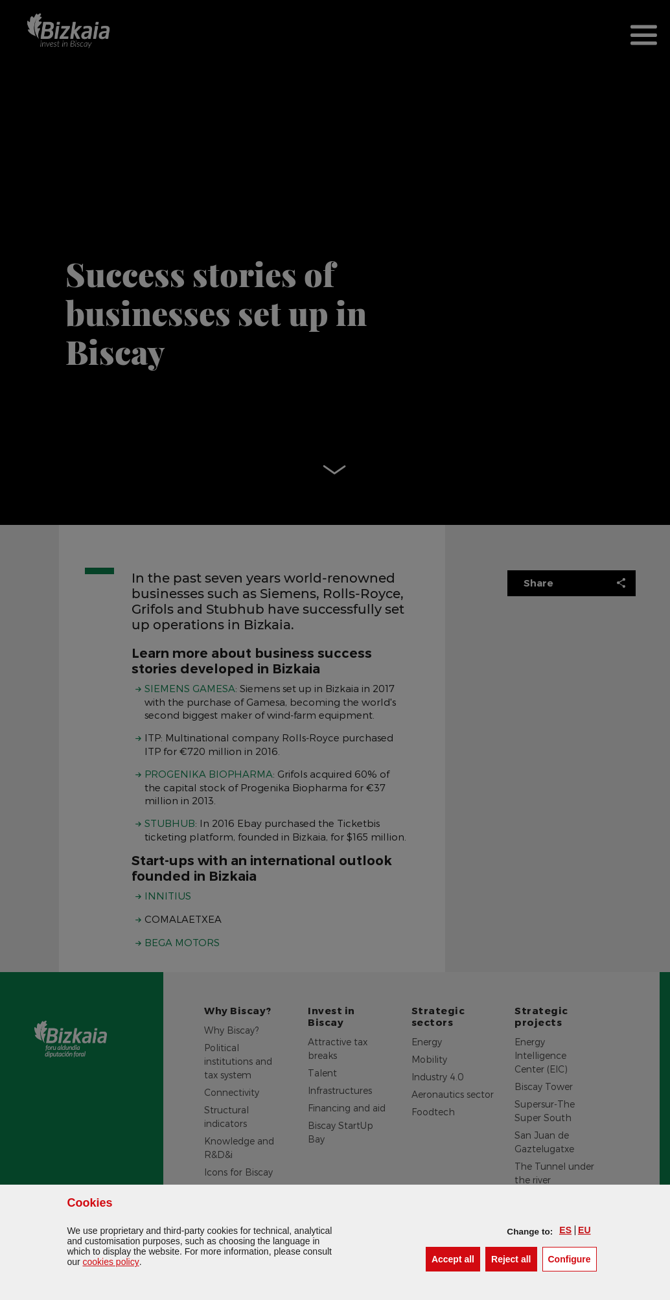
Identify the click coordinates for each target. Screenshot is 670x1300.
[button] (565, 1230)
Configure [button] (572, 1258)
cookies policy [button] (111, 1262)
